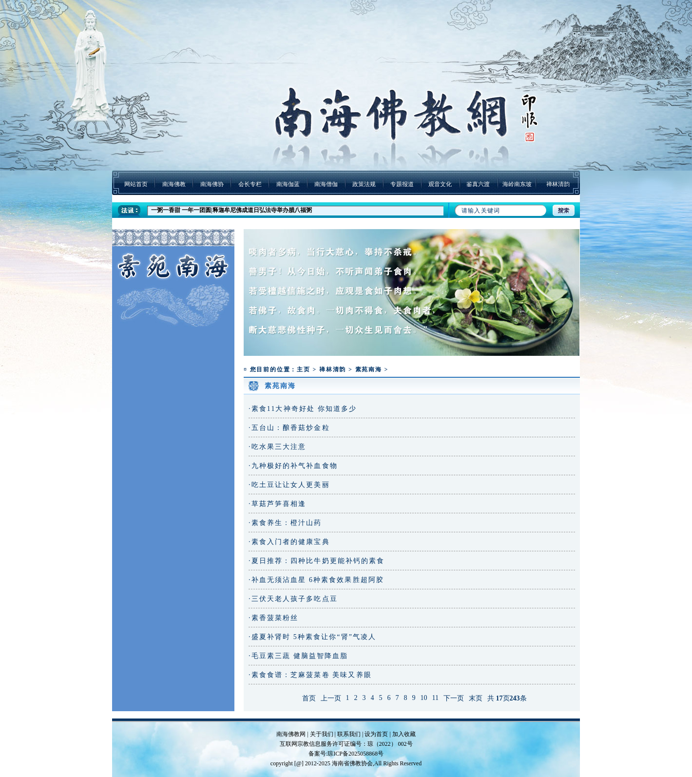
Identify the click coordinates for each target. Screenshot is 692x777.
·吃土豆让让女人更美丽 (289, 484)
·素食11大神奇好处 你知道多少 (303, 408)
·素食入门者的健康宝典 (289, 541)
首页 (309, 698)
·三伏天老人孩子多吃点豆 (293, 598)
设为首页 (376, 734)
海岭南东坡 (517, 184)
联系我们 (349, 734)
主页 (303, 369)
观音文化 (440, 184)
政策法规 (364, 184)
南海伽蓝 (288, 184)
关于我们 (321, 734)
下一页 (453, 698)
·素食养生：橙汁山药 (285, 522)
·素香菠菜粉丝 (273, 618)
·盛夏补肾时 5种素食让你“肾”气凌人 (312, 637)
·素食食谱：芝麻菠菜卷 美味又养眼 (310, 675)
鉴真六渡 (478, 184)
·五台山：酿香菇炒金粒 (289, 427)
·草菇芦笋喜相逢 (277, 503)
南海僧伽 (326, 184)
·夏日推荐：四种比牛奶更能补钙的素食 (316, 560)
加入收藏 (404, 734)
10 (424, 697)
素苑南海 (368, 369)
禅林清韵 (558, 184)
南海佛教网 (291, 734)
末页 (475, 698)
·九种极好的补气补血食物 (293, 465)
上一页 (331, 698)
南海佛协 (212, 184)
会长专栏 (250, 184)
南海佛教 (174, 184)
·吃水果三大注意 (277, 446)
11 (435, 697)
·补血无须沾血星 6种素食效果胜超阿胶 (316, 579)
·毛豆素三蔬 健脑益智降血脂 (298, 656)
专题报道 (402, 184)
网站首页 (136, 184)
